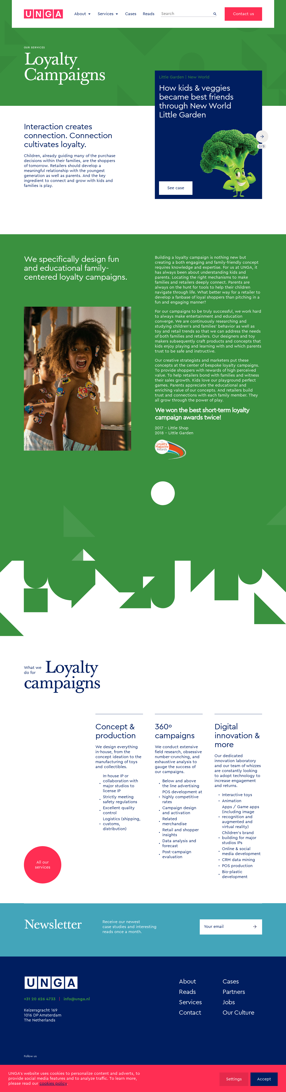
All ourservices (42, 864)
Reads (148, 14)
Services (105, 14)
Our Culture (238, 1013)
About (80, 14)
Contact (190, 1013)
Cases (130, 14)
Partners (234, 992)
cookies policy (53, 1083)
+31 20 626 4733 (39, 999)
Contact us (243, 14)
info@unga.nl (77, 999)
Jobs (229, 1002)
